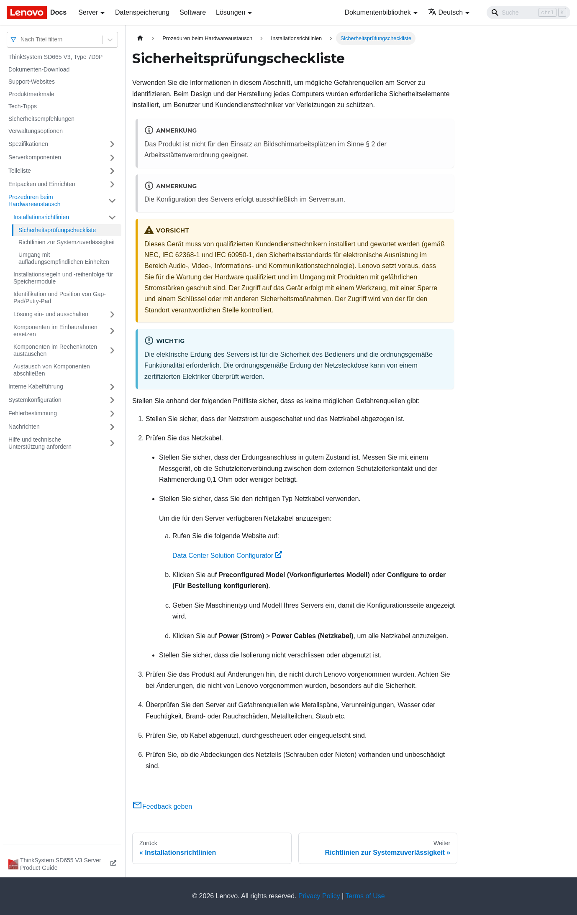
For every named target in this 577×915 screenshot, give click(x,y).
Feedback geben (162, 806)
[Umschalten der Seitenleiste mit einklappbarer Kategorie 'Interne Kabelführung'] (112, 387)
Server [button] (88, 12)
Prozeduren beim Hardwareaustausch (34, 201)
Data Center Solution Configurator (227, 555)
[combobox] (21, 39)
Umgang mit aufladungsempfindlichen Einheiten (63, 258)
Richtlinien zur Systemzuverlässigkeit (66, 242)
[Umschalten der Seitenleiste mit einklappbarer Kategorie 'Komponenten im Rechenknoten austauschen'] (112, 350)
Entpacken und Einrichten (41, 184)
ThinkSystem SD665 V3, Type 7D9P (55, 57)
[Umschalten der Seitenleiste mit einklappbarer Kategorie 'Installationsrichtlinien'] (112, 217)
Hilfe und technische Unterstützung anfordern (40, 443)
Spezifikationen (28, 144)
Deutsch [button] (445, 12)
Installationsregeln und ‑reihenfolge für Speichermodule (63, 278)
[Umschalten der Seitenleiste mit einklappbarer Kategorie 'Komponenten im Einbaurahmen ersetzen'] (112, 331)
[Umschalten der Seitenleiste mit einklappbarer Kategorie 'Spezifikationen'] (112, 144)
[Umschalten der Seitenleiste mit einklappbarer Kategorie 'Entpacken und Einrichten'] (112, 184)
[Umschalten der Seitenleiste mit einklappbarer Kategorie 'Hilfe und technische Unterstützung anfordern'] (112, 443)
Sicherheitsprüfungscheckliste (57, 230)
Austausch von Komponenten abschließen (51, 370)
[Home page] (140, 38)
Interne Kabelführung (35, 386)
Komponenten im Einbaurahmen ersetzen (55, 331)
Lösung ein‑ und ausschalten (50, 314)
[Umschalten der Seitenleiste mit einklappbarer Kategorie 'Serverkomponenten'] (112, 157)
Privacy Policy (319, 896)
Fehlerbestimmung (32, 413)
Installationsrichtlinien (41, 217)
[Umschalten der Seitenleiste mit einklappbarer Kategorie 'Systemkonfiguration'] (112, 400)
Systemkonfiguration (35, 399)
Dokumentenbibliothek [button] (377, 12)
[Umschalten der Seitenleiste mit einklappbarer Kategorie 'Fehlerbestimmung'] (112, 413)
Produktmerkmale (31, 94)
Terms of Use (365, 896)
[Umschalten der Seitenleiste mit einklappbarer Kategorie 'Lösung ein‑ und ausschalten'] (112, 314)
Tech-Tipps (22, 106)
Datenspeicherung (142, 12)
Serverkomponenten (34, 157)
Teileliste (19, 170)
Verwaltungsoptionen (35, 131)
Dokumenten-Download (38, 69)
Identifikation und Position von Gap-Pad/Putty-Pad (59, 298)
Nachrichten (24, 426)
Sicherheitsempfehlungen (41, 118)
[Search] (528, 12)
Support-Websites (31, 81)
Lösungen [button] (230, 12)
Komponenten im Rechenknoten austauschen (55, 350)
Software (193, 12)
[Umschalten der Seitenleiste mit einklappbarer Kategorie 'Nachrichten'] (112, 427)
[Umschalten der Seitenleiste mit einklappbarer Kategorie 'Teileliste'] (112, 171)
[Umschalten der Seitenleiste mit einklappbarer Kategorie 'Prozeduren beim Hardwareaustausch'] (112, 201)
